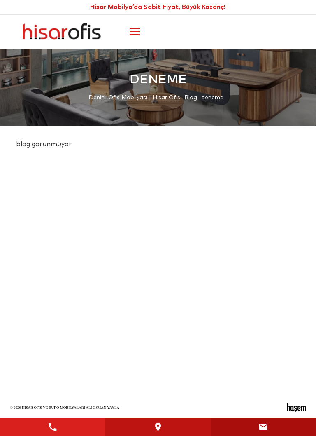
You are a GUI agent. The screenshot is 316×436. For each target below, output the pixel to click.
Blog (190, 98)
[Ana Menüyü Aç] (135, 31)
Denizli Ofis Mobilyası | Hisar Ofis (134, 98)
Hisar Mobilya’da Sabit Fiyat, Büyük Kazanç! (158, 7)
